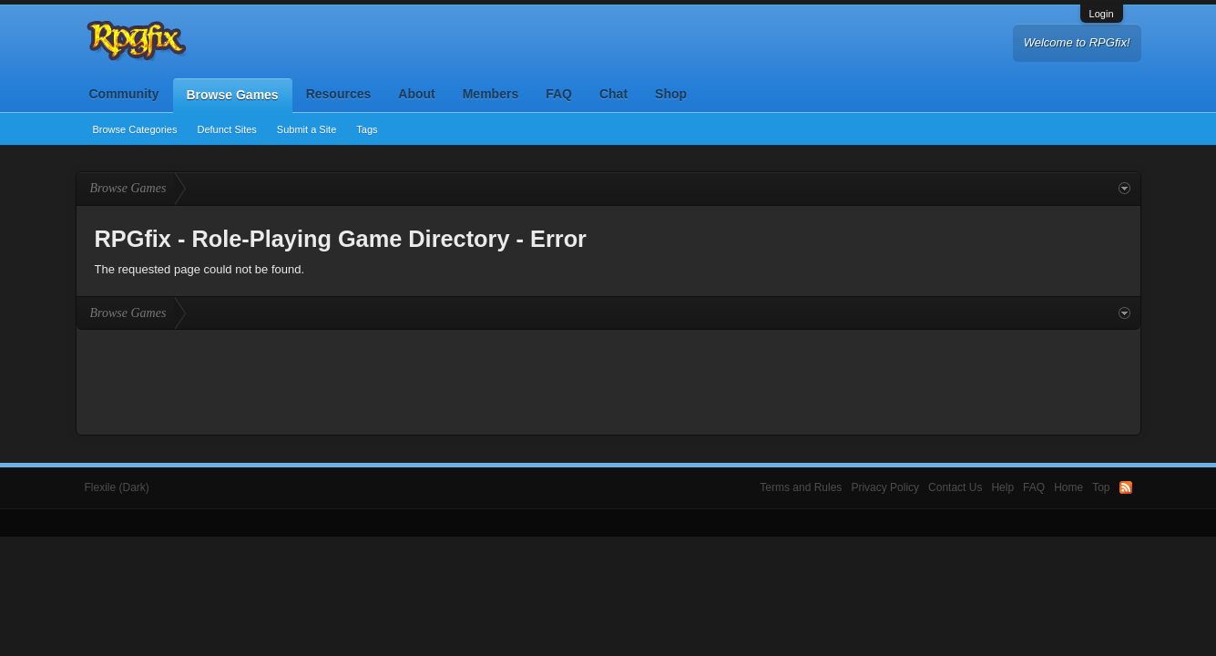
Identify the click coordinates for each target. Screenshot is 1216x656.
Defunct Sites (226, 129)
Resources (339, 94)
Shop (671, 94)
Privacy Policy (885, 487)
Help (1002, 487)
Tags (366, 129)
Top (1100, 487)
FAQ (559, 94)
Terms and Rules (801, 487)
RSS (1125, 487)
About (416, 94)
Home (1068, 487)
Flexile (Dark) (117, 487)
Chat (613, 94)
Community (124, 94)
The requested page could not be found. (200, 269)
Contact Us (955, 487)
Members (490, 94)
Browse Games (233, 94)
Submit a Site (306, 129)
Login (1101, 13)
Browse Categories (135, 129)
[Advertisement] (608, 380)
